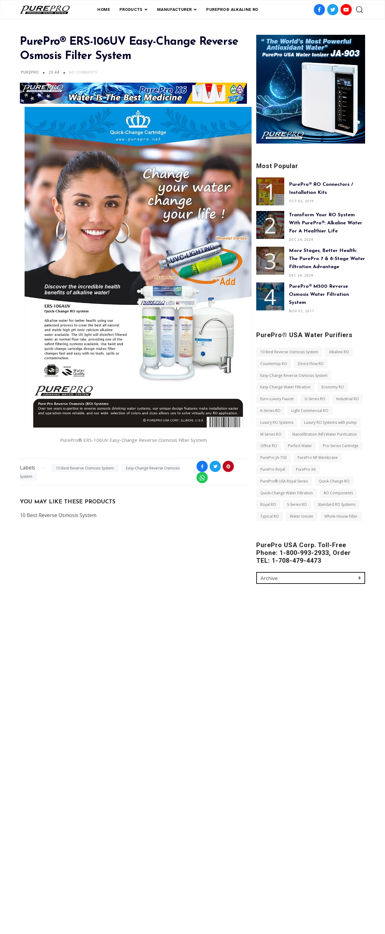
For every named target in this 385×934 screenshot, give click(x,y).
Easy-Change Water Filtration (285, 387)
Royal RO (268, 504)
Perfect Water (300, 445)
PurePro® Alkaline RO (232, 9)
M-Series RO (270, 434)
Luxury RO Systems (276, 422)
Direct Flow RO (311, 363)
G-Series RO (314, 398)
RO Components (338, 493)
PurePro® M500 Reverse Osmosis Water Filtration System (319, 294)
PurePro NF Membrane (318, 457)
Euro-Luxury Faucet (277, 398)
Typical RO (269, 516)
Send (266, 757)
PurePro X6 (306, 469)
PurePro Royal (272, 469)
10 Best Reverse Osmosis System (85, 468)
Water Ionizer (301, 516)
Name (262, 645)
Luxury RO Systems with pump (330, 422)
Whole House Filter (341, 516)
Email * (263, 672)
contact (217, 901)
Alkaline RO (339, 352)
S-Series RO (297, 504)
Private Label (186, 901)
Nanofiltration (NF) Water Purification (324, 434)
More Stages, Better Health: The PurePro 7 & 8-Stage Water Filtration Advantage (327, 258)
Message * (266, 698)
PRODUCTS (130, 9)
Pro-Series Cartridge (341, 445)
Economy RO (333, 387)
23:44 (54, 72)
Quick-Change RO (334, 481)
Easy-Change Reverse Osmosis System (293, 375)
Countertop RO (273, 363)
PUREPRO (30, 72)
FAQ (162, 901)
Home (103, 9)
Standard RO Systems (336, 504)
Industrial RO (347, 398)
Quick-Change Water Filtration (286, 493)
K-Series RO (270, 410)
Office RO (268, 445)
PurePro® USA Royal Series (284, 481)
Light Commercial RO (309, 410)
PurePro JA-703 (273, 457)
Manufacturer (174, 9)
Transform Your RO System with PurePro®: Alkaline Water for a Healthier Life (325, 223)
